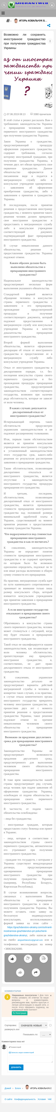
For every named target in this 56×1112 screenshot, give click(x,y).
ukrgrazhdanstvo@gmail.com (30, 940)
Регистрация (19, 1013)
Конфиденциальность (25, 1099)
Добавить (16, 1067)
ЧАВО (50, 1099)
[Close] (51, 995)
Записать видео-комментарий (21, 1052)
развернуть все (12, 1029)
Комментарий (15, 1047)
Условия (42, 1099)
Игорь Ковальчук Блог (34, 20)
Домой (8, 1088)
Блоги (18, 1088)
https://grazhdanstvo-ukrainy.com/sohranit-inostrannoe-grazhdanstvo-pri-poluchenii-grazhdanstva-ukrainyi (28, 931)
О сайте (8, 1099)
